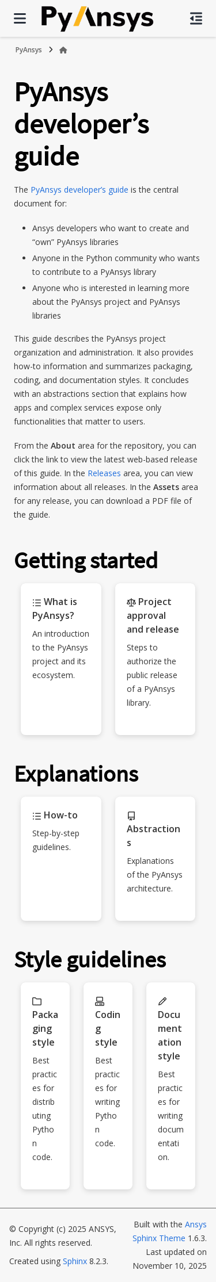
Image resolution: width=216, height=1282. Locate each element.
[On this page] (196, 18)
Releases (104, 473)
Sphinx (75, 1261)
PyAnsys (29, 50)
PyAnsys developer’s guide (79, 189)
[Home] (63, 50)
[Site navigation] (20, 18)
